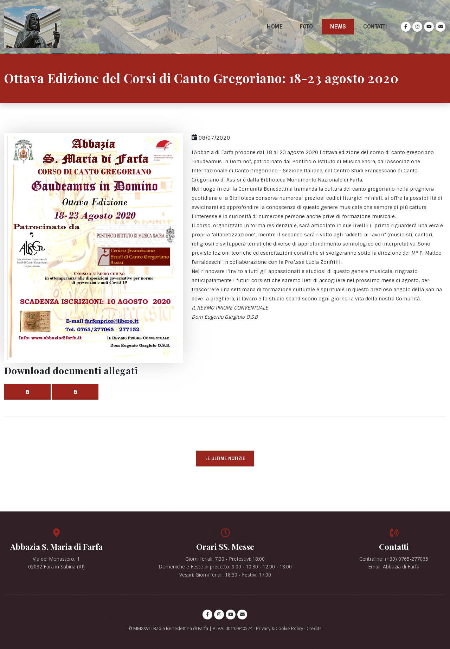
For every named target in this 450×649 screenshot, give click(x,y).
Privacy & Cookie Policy (279, 628)
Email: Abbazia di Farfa (393, 566)
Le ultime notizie (225, 459)
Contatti (375, 26)
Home (274, 26)
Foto (306, 26)
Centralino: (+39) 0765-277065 (393, 558)
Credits (314, 628)
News (338, 26)
